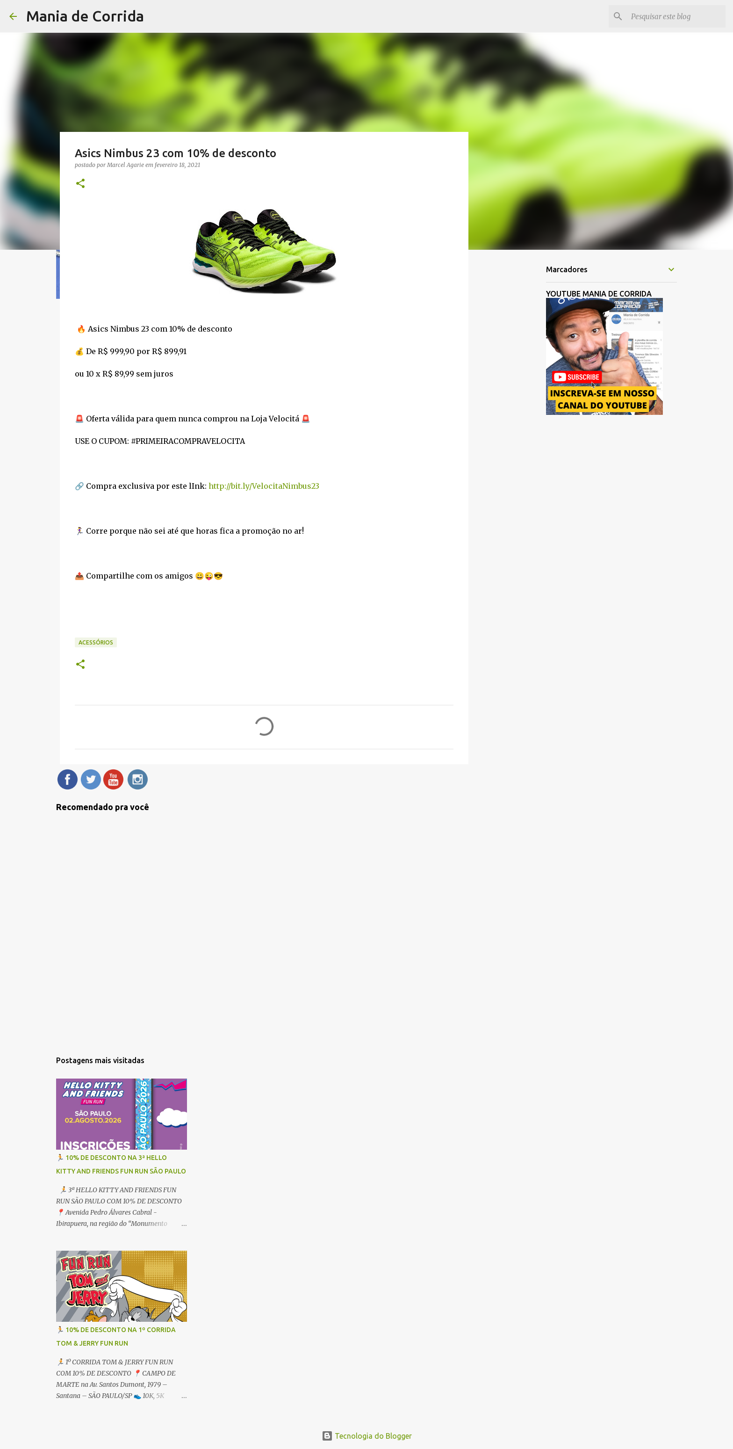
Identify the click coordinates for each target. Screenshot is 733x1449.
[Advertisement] (516, 404)
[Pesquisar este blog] (676, 16)
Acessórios (96, 642)
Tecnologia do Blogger (367, 1436)
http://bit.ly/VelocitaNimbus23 (263, 486)
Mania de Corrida (85, 15)
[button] (80, 184)
